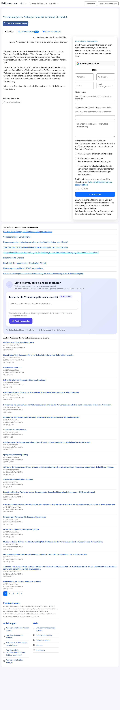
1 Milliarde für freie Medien (14, 463)
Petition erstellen (21, 354)
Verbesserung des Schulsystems (16, 270)
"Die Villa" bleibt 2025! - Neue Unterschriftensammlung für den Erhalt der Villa (35, 280)
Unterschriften (28, 64)
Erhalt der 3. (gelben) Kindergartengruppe (21, 562)
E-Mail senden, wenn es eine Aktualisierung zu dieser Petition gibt (94, 193)
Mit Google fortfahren (88, 96)
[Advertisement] (60, 28)
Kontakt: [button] (53, 3)
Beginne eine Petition (108, 3)
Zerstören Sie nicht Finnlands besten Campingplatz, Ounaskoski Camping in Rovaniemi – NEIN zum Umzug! (49, 525)
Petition (9, 64)
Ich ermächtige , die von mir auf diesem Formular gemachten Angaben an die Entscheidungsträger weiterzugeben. (96, 203)
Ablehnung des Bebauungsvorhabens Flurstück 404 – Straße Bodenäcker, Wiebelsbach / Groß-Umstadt (47, 475)
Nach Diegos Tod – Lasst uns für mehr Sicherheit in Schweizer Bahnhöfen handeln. (38, 388)
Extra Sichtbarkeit (52, 64)
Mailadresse (80, 125)
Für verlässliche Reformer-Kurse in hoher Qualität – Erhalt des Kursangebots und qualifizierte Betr (45, 587)
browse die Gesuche (38, 3)
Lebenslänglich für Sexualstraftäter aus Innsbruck (24, 413)
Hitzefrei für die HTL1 (12, 400)
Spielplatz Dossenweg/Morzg (15, 487)
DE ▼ (23, 3)
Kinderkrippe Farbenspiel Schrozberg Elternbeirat (24, 550)
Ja (78, 221)
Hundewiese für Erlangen (13, 291)
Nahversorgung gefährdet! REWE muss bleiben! (23, 301)
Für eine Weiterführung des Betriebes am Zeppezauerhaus (27, 265)
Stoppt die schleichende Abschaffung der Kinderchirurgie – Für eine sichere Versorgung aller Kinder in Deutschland (51, 285)
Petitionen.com (9, 3)
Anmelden (91, 3)
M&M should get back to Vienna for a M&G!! (22, 614)
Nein (86, 221)
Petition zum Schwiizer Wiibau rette (18, 375)
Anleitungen (9, 656)
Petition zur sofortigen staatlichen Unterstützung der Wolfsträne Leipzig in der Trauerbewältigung (43, 306)
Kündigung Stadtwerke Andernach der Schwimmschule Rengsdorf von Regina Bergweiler (41, 450)
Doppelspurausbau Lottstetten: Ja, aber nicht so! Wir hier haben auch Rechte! (35, 275)
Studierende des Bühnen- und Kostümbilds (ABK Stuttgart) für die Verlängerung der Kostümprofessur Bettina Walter (53, 575)
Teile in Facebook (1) (15, 56)
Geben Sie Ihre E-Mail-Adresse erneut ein (93, 140)
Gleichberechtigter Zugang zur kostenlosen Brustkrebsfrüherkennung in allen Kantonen (41, 425)
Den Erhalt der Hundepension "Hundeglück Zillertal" (24, 296)
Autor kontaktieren (12, 135)
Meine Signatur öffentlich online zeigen (95, 186)
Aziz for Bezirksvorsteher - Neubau (18, 512)
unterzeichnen (95, 227)
